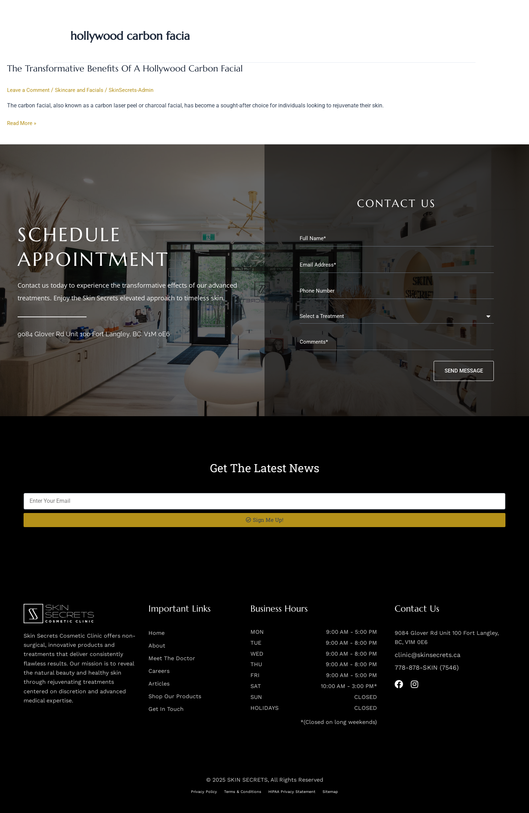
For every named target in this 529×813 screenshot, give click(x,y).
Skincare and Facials (83, 90)
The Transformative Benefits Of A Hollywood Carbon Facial (128, 68)
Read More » (22, 122)
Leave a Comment (29, 90)
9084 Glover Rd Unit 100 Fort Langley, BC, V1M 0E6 (94, 333)
